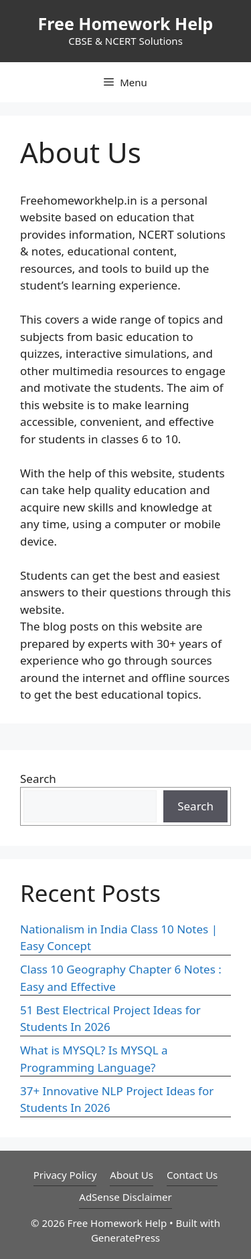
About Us (131, 1174)
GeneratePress (125, 1237)
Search (38, 778)
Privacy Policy (65, 1174)
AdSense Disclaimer (125, 1197)
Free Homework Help (126, 23)
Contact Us (192, 1174)
